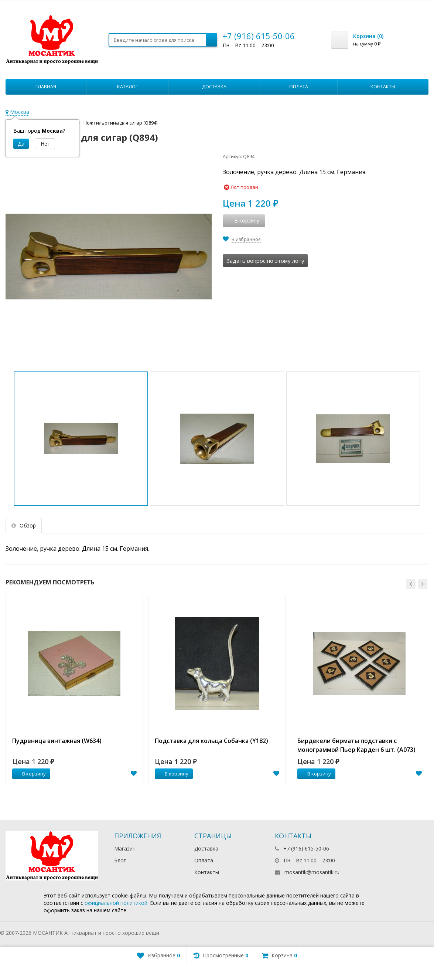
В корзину (30, 773)
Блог (120, 860)
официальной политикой (116, 902)
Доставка (214, 86)
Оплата (298, 86)
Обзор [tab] (23, 525)
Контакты (382, 86)
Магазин (125, 848)
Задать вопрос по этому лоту (265, 260)
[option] (74, 690)
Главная (45, 86)
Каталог (127, 86)
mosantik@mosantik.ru (311, 872)
